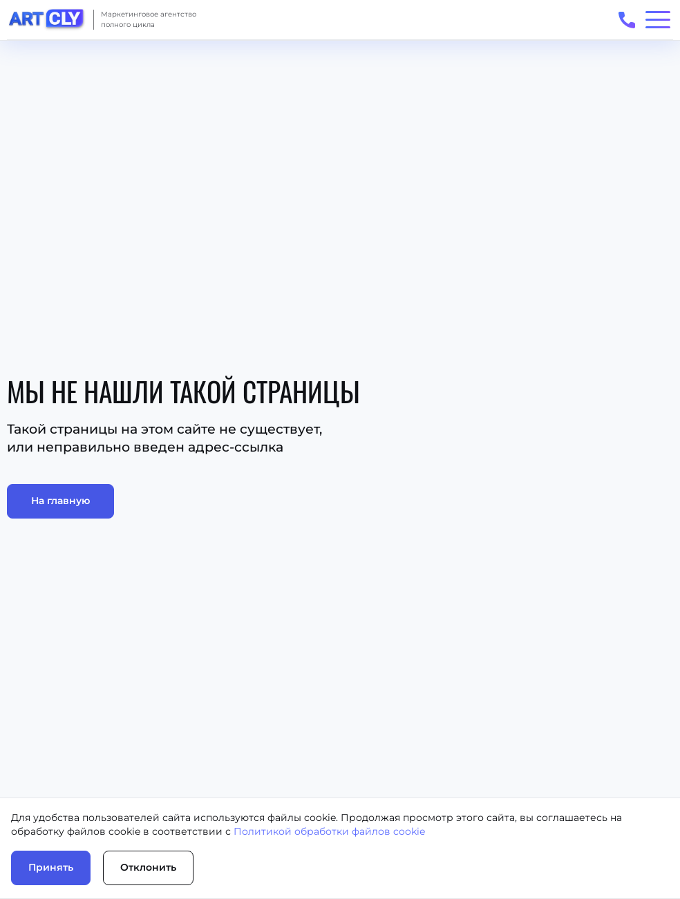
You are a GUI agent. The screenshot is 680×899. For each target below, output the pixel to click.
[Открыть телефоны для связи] (626, 19)
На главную (60, 500)
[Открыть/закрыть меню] (657, 19)
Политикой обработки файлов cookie (329, 831)
